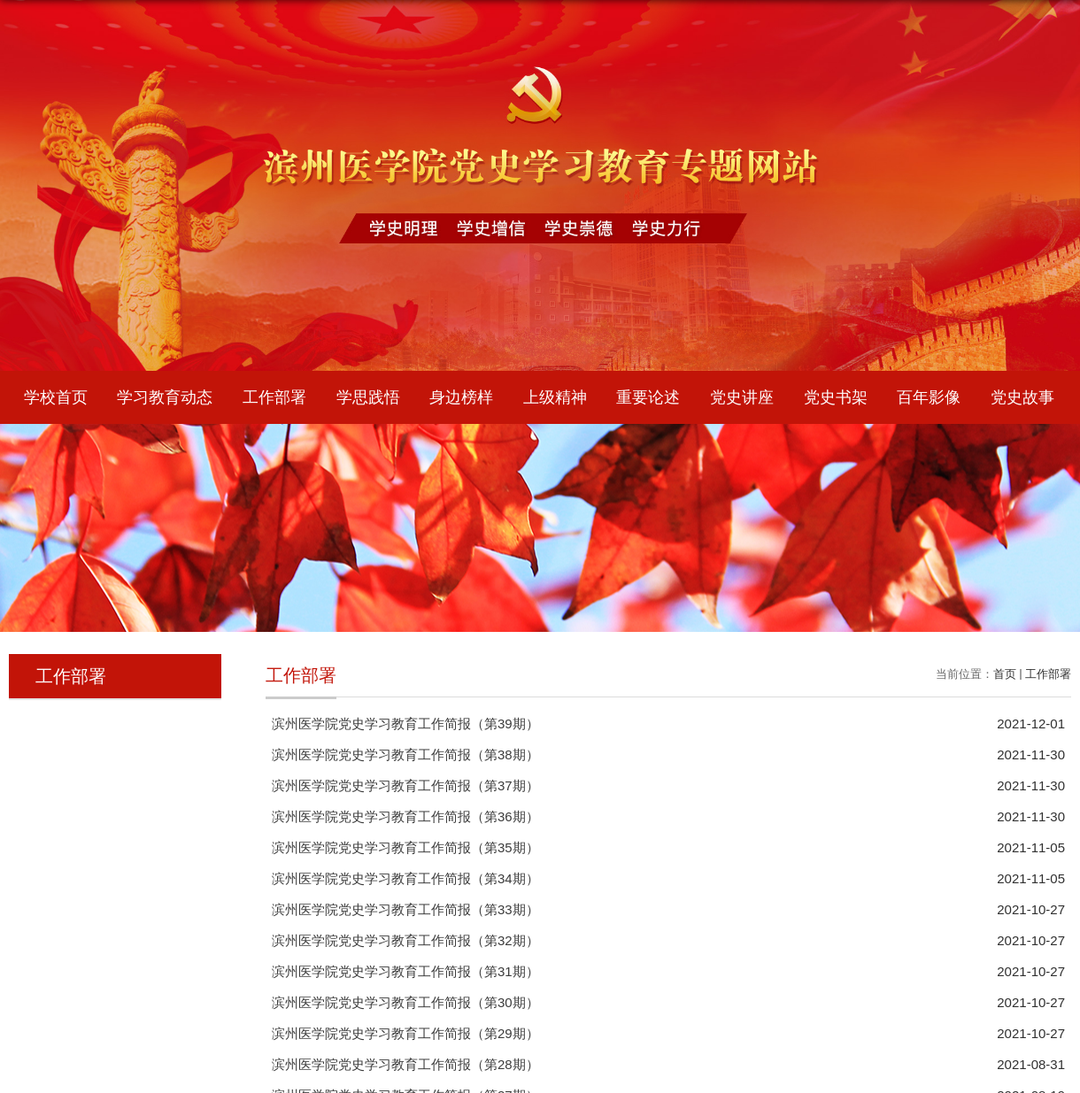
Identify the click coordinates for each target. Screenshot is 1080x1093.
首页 (1004, 674)
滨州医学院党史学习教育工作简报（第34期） (405, 878)
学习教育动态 (164, 397)
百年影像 (928, 397)
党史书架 (836, 397)
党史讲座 (742, 397)
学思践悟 (368, 397)
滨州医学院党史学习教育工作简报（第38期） (405, 754)
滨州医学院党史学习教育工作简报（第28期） (405, 1064)
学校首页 (56, 397)
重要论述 (648, 397)
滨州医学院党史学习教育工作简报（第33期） (405, 909)
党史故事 (1022, 397)
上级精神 (555, 397)
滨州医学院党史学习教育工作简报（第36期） (405, 816)
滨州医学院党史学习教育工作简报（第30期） (405, 1002)
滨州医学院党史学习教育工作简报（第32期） (405, 940)
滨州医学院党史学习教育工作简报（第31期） (405, 971)
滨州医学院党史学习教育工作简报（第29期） (405, 1033)
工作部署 (274, 397)
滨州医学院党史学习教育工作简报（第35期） (405, 847)
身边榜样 (461, 397)
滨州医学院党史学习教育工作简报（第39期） (405, 723)
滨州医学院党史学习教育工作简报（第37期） (405, 785)
